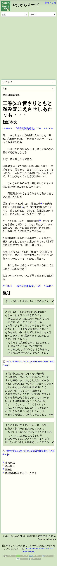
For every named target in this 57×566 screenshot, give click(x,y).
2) (8, 206)
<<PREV (7, 128)
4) (40, 220)
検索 (26, 14)
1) (41, 203)
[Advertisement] (28, 48)
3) (22, 206)
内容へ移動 (50, 2)
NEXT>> (48, 128)
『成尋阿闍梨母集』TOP (27, 128)
